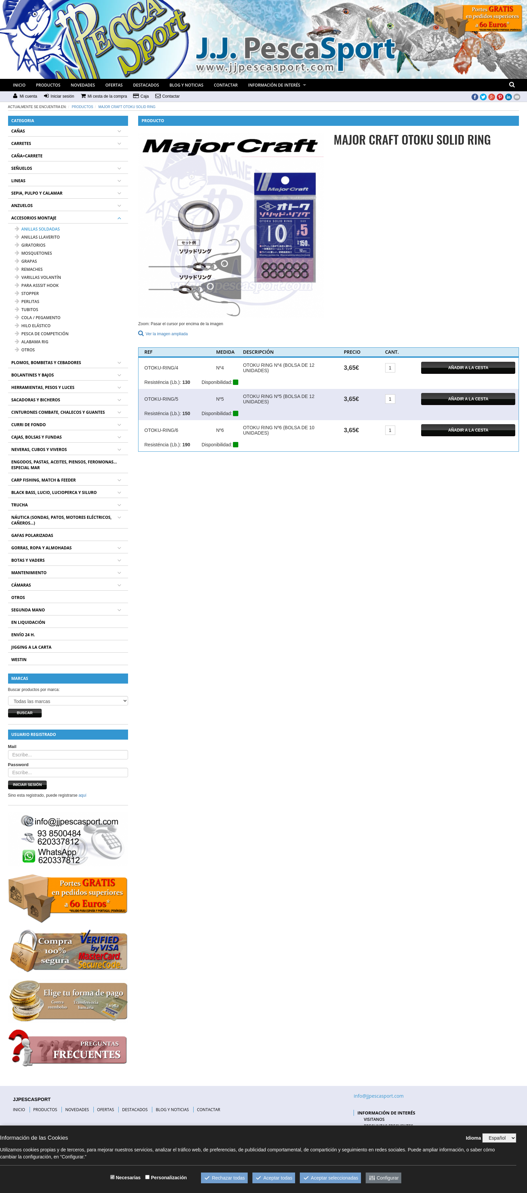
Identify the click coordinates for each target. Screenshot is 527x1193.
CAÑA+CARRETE (27, 156)
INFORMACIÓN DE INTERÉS (274, 85)
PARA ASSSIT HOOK (37, 285)
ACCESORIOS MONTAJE (33, 218)
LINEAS (18, 181)
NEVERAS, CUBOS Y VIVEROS (39, 449)
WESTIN (19, 659)
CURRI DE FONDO (28, 425)
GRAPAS (26, 261)
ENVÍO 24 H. (23, 635)
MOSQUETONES (33, 253)
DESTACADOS (146, 85)
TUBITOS (26, 309)
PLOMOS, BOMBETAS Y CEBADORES (46, 362)
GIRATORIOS (30, 245)
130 (186, 382)
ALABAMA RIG (31, 342)
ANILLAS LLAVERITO (37, 237)
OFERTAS (114, 85)
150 (186, 413)
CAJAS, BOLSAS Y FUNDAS (36, 437)
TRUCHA (19, 505)
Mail (12, 746)
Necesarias (128, 1177)
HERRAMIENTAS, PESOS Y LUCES (43, 387)
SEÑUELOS (21, 168)
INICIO (19, 85)
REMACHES (29, 269)
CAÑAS (18, 131)
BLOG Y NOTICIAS (186, 85)
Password (18, 764)
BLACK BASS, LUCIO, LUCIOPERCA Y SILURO (54, 492)
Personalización (169, 1177)
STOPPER (27, 293)
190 (186, 444)
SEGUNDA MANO (28, 610)
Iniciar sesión (27, 785)
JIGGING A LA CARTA (31, 647)
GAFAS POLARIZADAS (32, 535)
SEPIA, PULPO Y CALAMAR (37, 193)
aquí (82, 795)
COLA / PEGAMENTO (38, 317)
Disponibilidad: (217, 382)
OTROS (25, 350)
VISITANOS (374, 1119)
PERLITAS (27, 301)
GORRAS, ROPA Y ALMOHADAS (41, 548)
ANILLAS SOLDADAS (37, 229)
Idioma (473, 1138)
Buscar (25, 713)
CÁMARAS (21, 585)
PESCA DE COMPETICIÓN (42, 334)
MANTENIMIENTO (29, 573)
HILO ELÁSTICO (33, 326)
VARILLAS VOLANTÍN (38, 277)
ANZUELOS (22, 205)
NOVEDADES (83, 85)
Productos (82, 107)
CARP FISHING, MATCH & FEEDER (43, 480)
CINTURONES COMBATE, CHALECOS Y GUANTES (58, 412)
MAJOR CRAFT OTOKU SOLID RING (127, 107)
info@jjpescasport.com (379, 1096)
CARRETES (21, 143)
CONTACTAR (226, 85)
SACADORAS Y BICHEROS (35, 400)
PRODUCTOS (48, 85)
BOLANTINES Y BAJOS (32, 375)
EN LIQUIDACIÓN (28, 622)
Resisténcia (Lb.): (163, 382)
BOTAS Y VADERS (28, 560)
